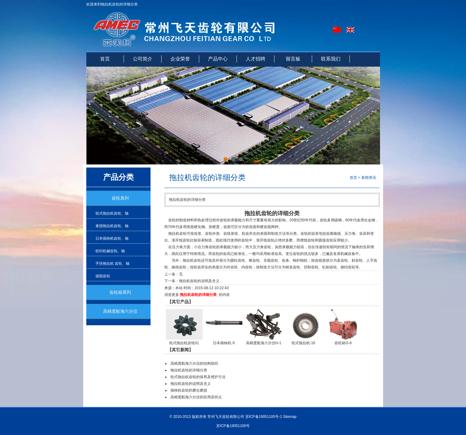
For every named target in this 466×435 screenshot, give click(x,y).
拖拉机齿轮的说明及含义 (199, 281)
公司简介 (142, 58)
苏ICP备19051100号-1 (263, 417)
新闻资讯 (368, 177)
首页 (105, 58)
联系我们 (331, 58)
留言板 (293, 58)
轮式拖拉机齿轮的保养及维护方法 (198, 377)
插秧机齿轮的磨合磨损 (188, 390)
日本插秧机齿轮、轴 (112, 238)
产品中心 (218, 58)
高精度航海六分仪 (120, 311)
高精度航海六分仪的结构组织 (194, 363)
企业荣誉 (180, 58)
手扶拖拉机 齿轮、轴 (112, 263)
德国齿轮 (102, 276)
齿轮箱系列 (120, 292)
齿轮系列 (120, 198)
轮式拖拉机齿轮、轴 (112, 213)
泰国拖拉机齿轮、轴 (112, 226)
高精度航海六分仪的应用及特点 (196, 397)
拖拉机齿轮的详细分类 (198, 295)
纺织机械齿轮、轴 (110, 251)
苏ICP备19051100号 (233, 426)
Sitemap (289, 417)
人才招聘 (255, 58)
